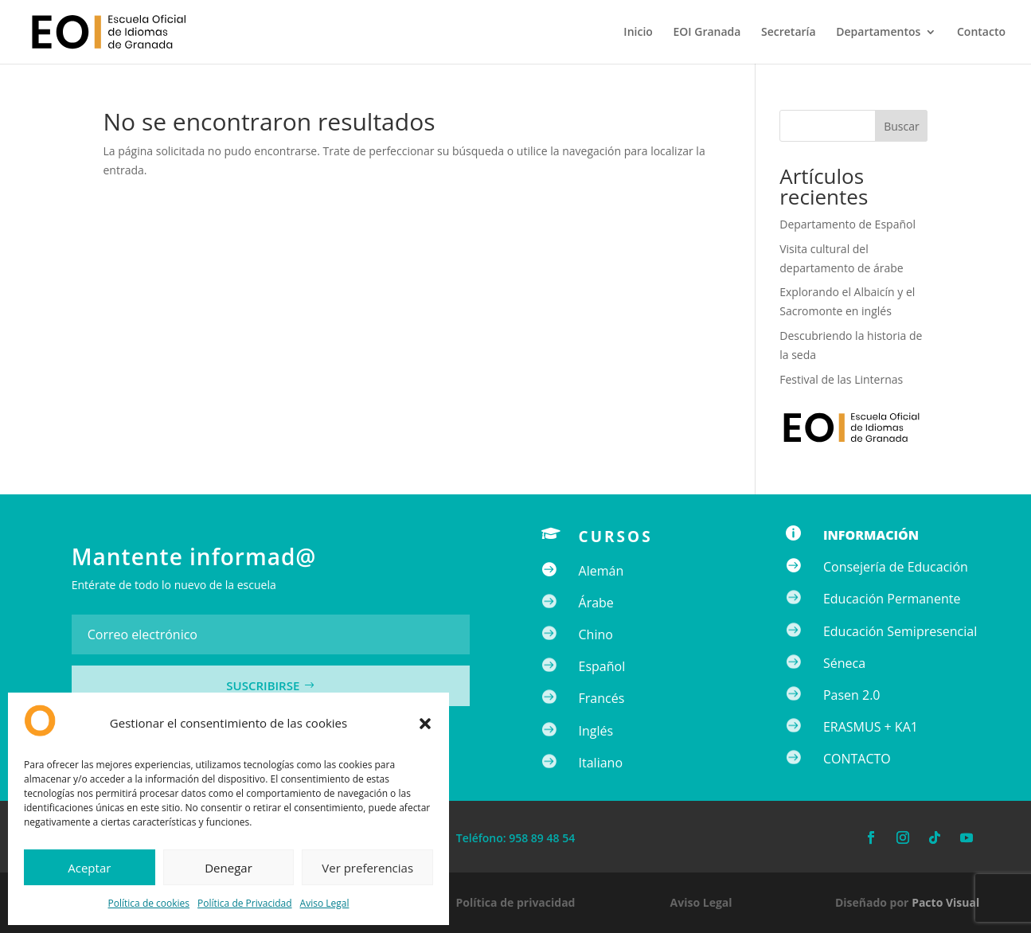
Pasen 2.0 (852, 695)
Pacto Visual (945, 902)
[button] (425, 724)
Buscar (902, 126)
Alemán (601, 571)
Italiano (601, 762)
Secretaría (788, 32)
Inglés (596, 731)
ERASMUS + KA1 (870, 727)
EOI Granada (706, 32)
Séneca (844, 663)
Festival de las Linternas (841, 379)
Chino (596, 634)
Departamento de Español (847, 224)
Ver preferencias (367, 868)
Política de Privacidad (244, 903)
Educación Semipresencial (900, 631)
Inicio (637, 32)
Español (602, 666)
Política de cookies (149, 903)
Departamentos (878, 32)
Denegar (228, 868)
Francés (602, 698)
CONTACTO (857, 758)
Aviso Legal (325, 903)
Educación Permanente (892, 598)
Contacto (981, 32)
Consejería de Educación (895, 567)
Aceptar (89, 868)
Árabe (596, 602)
